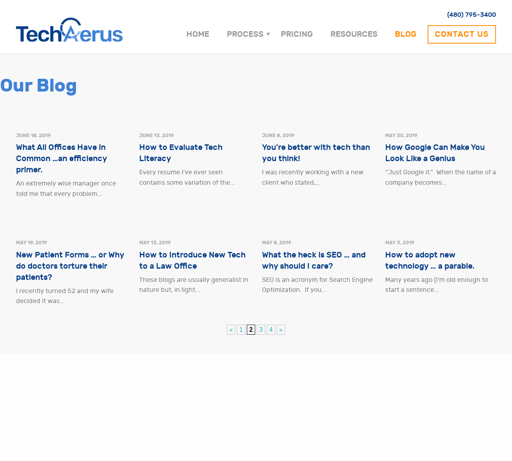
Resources (354, 34)
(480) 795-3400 (471, 14)
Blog (405, 34)
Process (245, 34)
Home (197, 34)
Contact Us (462, 34)
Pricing (297, 34)
